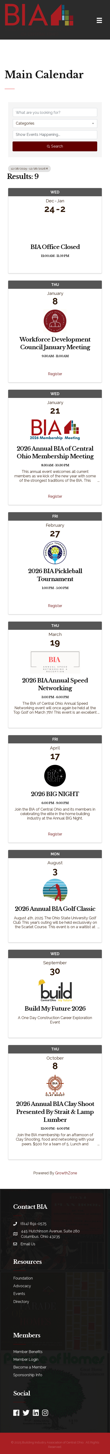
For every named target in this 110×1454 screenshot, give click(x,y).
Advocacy (22, 1286)
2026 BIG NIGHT (55, 794)
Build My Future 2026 (55, 1008)
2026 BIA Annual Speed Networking (55, 684)
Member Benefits (28, 1352)
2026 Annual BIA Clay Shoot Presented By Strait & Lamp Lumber (55, 1112)
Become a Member (29, 1367)
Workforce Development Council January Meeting (55, 343)
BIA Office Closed (55, 247)
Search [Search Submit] (55, 146)
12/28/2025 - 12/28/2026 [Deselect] (29, 168)
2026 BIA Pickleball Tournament (55, 575)
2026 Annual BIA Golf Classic (55, 908)
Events (19, 1293)
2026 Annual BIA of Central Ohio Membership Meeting (55, 452)
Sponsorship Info (27, 1375)
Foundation (23, 1278)
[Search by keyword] (55, 112)
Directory (21, 1301)
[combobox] (55, 123)
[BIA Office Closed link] (55, 227)
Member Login (25, 1359)
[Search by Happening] (55, 134)
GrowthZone (66, 1173)
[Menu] (99, 20)
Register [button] (55, 374)
